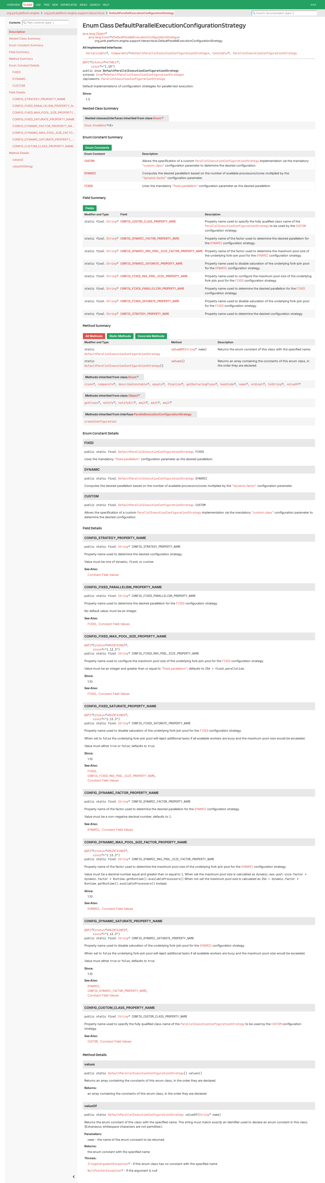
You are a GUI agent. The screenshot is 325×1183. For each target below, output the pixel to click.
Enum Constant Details (24, 65)
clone (88, 384)
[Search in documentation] (284, 13)
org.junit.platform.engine (23, 13)
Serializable (96, 53)
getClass (91, 403)
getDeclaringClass (200, 384)
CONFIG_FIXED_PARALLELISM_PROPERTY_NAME (44, 105)
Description (17, 31)
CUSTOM (18, 85)
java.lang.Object (94, 33)
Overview (13, 4)
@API (86, 62)
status (98, 62)
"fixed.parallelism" (185, 186)
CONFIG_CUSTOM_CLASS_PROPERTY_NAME (42, 146)
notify (108, 403)
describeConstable (132, 384)
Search (95, 4)
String (111, 221)
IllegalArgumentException (108, 1164)
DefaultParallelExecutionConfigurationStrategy (141, 13)
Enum (99, 75)
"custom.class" (153, 165)
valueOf (177, 349)
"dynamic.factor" (154, 178)
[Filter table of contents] (45, 22)
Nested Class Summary (25, 38)
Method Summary (21, 58)
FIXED (16, 72)
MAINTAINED (116, 645)
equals (157, 384)
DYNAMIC (19, 79)
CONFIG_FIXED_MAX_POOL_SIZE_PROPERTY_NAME (44, 112)
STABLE (112, 62)
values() (17, 159)
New (55, 4)
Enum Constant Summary (26, 45)
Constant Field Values (103, 574)
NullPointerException (104, 1170)
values (176, 361)
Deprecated (69, 4)
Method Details (19, 153)
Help (106, 4)
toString (274, 384)
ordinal (257, 384)
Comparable (119, 53)
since (95, 66)
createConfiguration (100, 421)
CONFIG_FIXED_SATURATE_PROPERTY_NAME (43, 119)
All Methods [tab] (94, 336)
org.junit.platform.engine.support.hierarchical (74, 13)
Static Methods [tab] (120, 336)
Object (133, 395)
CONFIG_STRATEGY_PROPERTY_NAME (38, 99)
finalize (174, 384)
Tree (46, 4)
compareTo (105, 384)
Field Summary (19, 52)
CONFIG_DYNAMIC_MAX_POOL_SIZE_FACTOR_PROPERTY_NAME (44, 132)
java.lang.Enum (99, 37)
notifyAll (126, 403)
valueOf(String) (22, 166)
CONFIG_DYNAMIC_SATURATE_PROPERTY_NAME (44, 139)
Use (38, 4)
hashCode (227, 384)
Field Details (17, 92)
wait (142, 403)
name (242, 384)
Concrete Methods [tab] (151, 336)
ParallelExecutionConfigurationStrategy (265, 53)
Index (83, 4)
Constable (220, 53)
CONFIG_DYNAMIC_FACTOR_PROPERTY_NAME (44, 126)
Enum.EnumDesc (95, 125)
